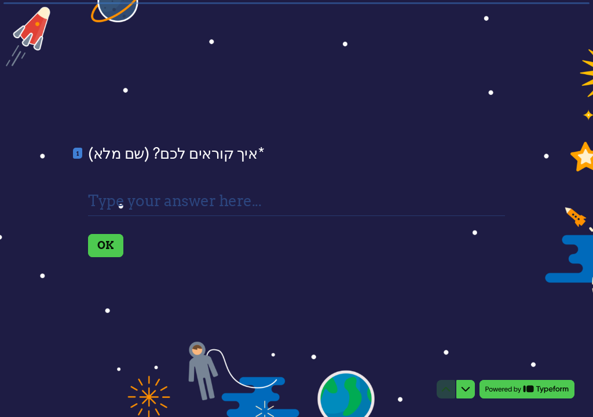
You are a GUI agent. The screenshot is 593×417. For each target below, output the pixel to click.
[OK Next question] (105, 245)
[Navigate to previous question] (446, 389)
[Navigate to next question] (465, 389)
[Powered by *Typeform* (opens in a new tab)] (526, 389)
